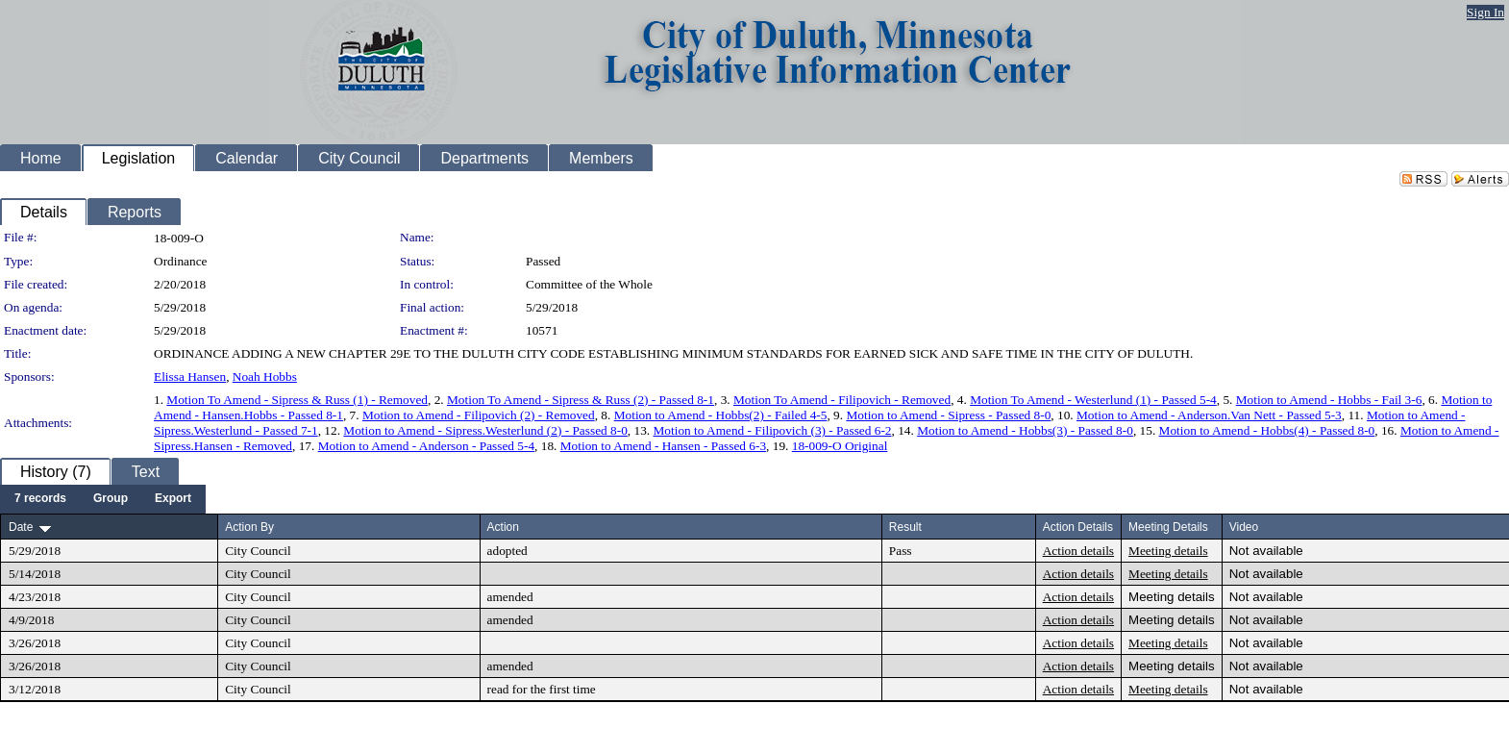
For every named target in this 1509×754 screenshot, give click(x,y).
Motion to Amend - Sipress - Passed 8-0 (948, 415)
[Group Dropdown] (110, 499)
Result (905, 527)
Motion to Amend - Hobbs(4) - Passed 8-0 (1267, 430)
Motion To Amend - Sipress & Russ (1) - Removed (297, 399)
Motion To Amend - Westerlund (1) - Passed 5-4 (1093, 399)
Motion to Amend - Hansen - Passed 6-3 (663, 446)
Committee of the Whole (589, 284)
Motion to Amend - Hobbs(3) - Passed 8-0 (1025, 430)
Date (21, 527)
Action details (1078, 550)
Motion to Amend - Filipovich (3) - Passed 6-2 (772, 430)
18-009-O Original (840, 446)
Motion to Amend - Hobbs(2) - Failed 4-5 (721, 415)
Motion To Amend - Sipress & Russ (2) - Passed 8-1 (580, 399)
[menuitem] (40, 499)
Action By (249, 527)
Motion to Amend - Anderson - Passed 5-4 (426, 446)
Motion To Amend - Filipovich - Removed (842, 399)
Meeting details (1168, 550)
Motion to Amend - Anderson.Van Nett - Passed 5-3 (1209, 415)
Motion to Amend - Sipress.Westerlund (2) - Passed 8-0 (485, 430)
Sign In (1485, 12)
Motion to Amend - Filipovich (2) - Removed (478, 415)
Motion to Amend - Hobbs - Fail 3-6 (1329, 399)
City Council (258, 550)
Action (503, 527)
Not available (1266, 550)
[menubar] (103, 499)
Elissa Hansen (190, 376)
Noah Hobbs (265, 376)
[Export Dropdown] (173, 499)
